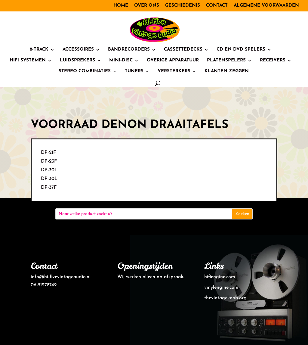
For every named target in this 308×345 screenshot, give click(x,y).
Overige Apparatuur (173, 60)
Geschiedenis (182, 5)
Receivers (272, 60)
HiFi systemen (28, 60)
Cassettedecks (183, 50)
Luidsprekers (77, 60)
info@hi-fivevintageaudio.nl (61, 277)
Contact (217, 5)
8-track (39, 50)
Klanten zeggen (227, 71)
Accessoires (78, 50)
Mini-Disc (121, 60)
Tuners (134, 71)
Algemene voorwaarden (266, 5)
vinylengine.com (221, 287)
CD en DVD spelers (241, 50)
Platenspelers (226, 60)
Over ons (146, 5)
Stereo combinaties (85, 71)
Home (120, 5)
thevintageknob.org (225, 298)
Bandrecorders (129, 50)
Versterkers (174, 71)
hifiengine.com (219, 277)
